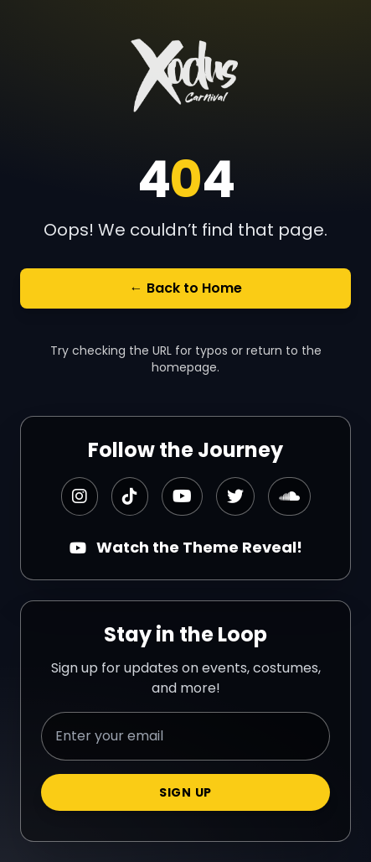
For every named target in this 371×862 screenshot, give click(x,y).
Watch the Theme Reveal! (186, 547)
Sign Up (185, 792)
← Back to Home (186, 288)
